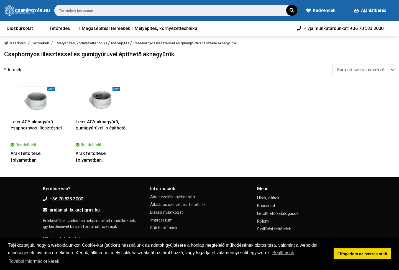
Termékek (40, 43)
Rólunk (263, 221)
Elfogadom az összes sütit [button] (362, 254)
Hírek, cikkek (268, 198)
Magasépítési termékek (106, 28)
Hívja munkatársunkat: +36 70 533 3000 (340, 28)
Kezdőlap (15, 43)
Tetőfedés (59, 28)
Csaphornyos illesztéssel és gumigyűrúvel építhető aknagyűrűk (185, 43)
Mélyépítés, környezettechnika (166, 28)
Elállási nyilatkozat (166, 212)
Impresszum (161, 220)
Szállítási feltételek (274, 229)
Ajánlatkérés (370, 10)
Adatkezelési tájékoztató (172, 197)
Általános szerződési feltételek (178, 204)
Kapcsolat (266, 205)
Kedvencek (321, 10)
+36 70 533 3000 (63, 199)
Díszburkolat (20, 28)
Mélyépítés (120, 43)
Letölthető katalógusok (277, 213)
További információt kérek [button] (34, 261)
